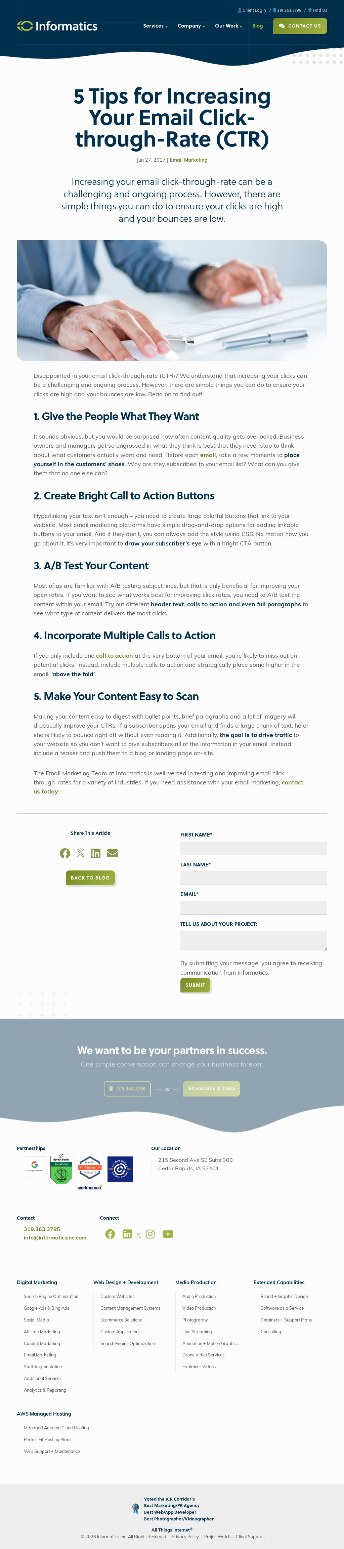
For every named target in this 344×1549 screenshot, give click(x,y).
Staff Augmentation (43, 1367)
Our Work (226, 25)
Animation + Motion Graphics (210, 1344)
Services (153, 25)
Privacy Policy (185, 1537)
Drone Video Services (203, 1355)
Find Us (317, 10)
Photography (195, 1320)
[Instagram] (150, 1234)
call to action (114, 656)
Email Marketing (189, 160)
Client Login (252, 10)
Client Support (250, 1537)
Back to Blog (90, 877)
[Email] (112, 854)
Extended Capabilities (279, 1283)
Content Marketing (42, 1344)
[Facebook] (64, 854)
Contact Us (300, 25)
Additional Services (42, 1379)
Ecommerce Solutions (121, 1320)
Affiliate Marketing (42, 1332)
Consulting (271, 1332)
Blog (257, 25)
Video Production (199, 1308)
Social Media (36, 1320)
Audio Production (199, 1297)
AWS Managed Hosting (44, 1414)
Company (189, 25)
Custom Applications (120, 1332)
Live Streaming (197, 1332)
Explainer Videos (199, 1367)
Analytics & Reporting (45, 1390)
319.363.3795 (287, 10)
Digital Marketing (37, 1283)
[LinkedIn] (95, 854)
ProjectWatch (217, 1537)
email (208, 455)
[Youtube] (168, 1234)
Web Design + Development (125, 1283)
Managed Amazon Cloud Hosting (56, 1428)
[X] (80, 854)
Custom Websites (117, 1297)
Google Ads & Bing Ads (46, 1308)
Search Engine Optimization (51, 1297)
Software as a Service (282, 1308)
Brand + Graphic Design (284, 1297)
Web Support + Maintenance (52, 1452)
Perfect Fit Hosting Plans (47, 1440)
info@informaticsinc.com (55, 1238)
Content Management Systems (130, 1308)
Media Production (196, 1283)
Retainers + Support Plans (286, 1320)
